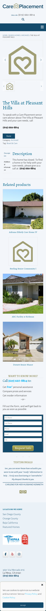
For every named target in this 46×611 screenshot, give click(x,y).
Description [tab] (7, 154)
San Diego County (12, 514)
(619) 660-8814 (26, 14)
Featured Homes (11, 527)
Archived (25, 35)
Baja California (10, 522)
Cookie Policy (9, 597)
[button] (42, 585)
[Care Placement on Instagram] (19, 554)
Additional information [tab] (7, 166)
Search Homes (14, 35)
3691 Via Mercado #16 (14, 570)
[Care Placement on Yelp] (12, 554)
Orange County (10, 518)
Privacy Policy (31, 594)
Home (5, 35)
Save (9, 136)
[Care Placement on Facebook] (5, 554)
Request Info (23, 448)
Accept (23, 605)
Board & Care (12, 143)
